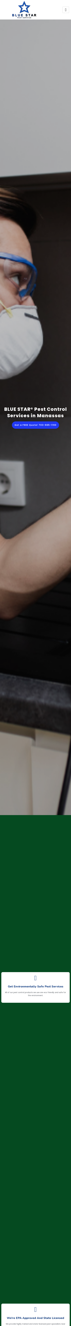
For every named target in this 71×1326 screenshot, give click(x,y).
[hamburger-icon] (65, 10)
